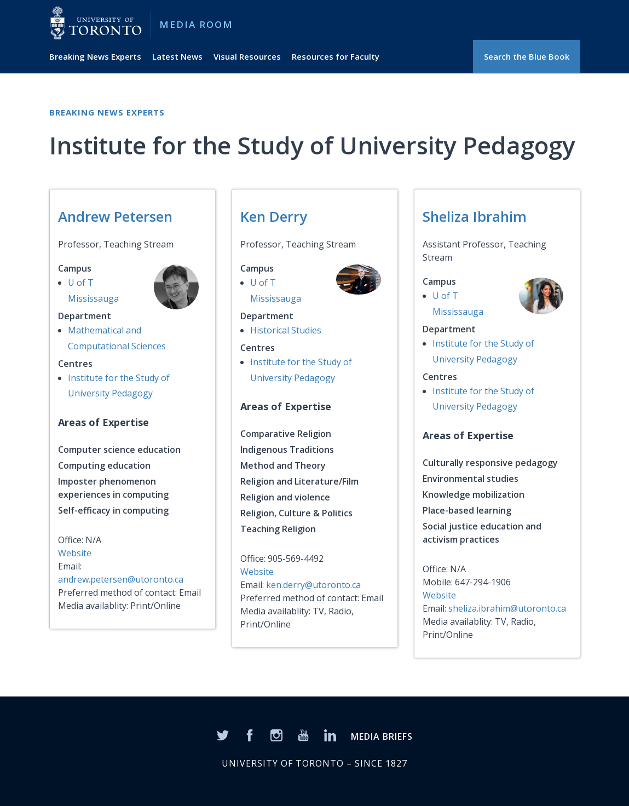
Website (74, 553)
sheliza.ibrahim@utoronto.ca (507, 608)
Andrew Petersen (115, 216)
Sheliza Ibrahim (475, 216)
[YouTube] (303, 734)
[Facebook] (249, 734)
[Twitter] (222, 734)
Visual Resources (247, 56)
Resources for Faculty (335, 56)
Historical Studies (285, 330)
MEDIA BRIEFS (382, 736)
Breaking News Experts (95, 56)
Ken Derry (273, 216)
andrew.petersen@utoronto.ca (120, 579)
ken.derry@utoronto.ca (313, 585)
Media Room (196, 24)
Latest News (177, 56)
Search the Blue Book (526, 56)
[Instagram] (276, 734)
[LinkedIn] (330, 734)
